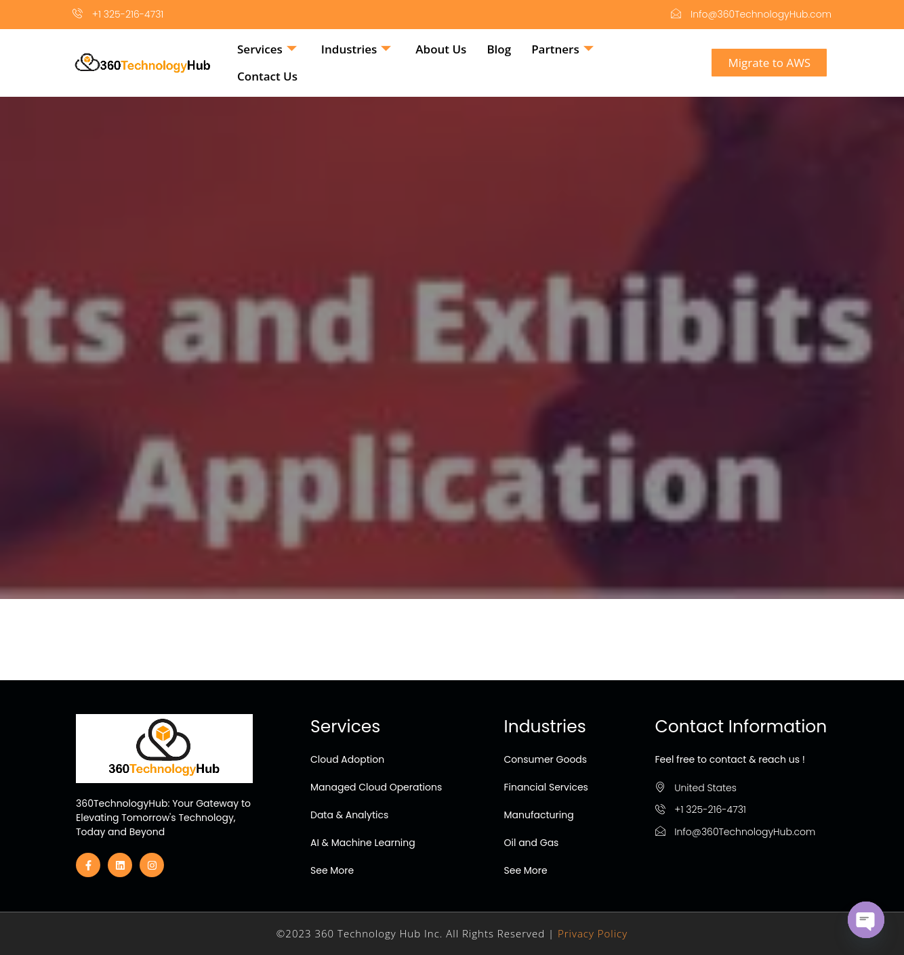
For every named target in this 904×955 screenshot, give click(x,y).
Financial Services (546, 787)
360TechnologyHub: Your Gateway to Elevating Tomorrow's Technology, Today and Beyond (163, 818)
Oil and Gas (531, 842)
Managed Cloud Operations (376, 787)
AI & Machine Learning (362, 842)
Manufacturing (539, 815)
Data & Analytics (349, 815)
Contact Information (741, 726)
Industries (356, 49)
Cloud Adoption (347, 759)
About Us (440, 49)
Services (267, 49)
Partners (562, 49)
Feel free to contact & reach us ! (730, 759)
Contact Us (267, 76)
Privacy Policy (593, 933)
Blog (499, 49)
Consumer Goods (546, 759)
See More (332, 870)
